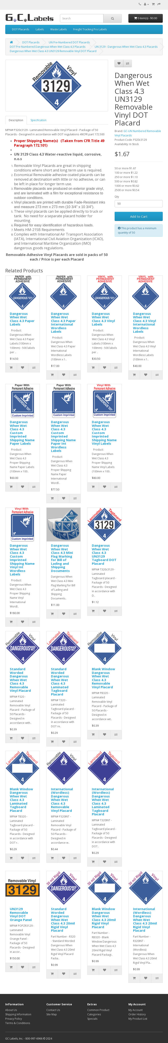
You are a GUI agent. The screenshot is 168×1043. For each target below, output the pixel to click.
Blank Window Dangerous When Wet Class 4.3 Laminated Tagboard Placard (21, 800)
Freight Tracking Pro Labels (90, 29)
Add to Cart (138, 216)
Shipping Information (18, 1014)
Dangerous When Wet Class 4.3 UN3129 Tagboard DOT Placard (104, 554)
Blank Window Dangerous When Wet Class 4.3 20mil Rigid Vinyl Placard (104, 918)
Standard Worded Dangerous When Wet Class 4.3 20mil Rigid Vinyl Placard (63, 920)
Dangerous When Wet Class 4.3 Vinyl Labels (103, 319)
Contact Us (53, 1010)
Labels (40, 29)
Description (16, 120)
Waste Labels (58, 29)
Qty (117, 196)
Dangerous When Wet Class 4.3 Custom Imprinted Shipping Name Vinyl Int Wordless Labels (22, 559)
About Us (11, 1010)
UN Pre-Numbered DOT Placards (69, 42)
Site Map (51, 1014)
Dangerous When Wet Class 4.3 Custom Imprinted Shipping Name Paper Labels (22, 433)
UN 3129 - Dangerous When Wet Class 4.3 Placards (126, 47)
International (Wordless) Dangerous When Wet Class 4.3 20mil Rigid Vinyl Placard (145, 920)
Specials (92, 1019)
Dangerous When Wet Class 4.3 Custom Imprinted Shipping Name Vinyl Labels (104, 433)
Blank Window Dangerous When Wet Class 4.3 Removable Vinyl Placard (103, 678)
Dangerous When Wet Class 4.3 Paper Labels (22, 319)
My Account (135, 1010)
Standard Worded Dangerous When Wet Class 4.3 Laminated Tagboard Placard (60, 681)
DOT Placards (20, 29)
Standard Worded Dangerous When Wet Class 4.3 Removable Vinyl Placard (20, 680)
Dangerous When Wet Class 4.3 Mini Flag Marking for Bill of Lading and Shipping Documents (62, 558)
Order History (137, 1014)
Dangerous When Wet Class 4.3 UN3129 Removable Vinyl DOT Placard (53, 51)
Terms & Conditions (17, 1023)
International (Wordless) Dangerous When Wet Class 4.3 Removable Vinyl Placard (62, 800)
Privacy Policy (13, 1019)
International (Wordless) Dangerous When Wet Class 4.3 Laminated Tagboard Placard (103, 801)
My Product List (137, 1019)
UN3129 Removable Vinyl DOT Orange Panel (21, 914)
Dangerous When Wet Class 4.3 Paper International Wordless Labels (63, 322)
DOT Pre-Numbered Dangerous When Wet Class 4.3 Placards (47, 47)
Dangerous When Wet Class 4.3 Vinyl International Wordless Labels (144, 322)
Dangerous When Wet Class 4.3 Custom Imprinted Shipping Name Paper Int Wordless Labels (63, 436)
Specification (38, 120)
